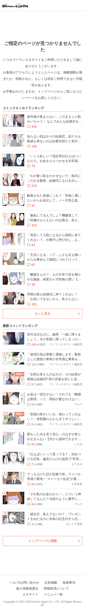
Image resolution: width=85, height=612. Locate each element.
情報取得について (56, 588)
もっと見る (43, 313)
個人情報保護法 (27, 588)
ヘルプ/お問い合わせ (24, 582)
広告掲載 (50, 582)
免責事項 (69, 582)
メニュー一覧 (53, 594)
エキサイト (30, 594)
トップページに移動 (42, 541)
